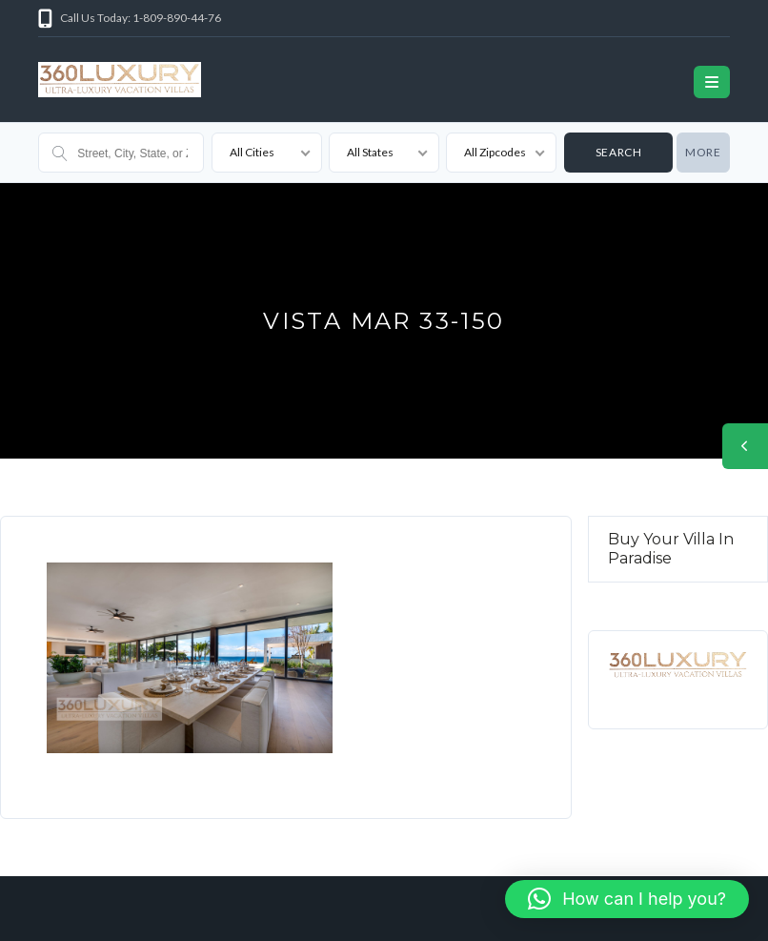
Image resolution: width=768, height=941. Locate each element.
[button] (627, 899)
